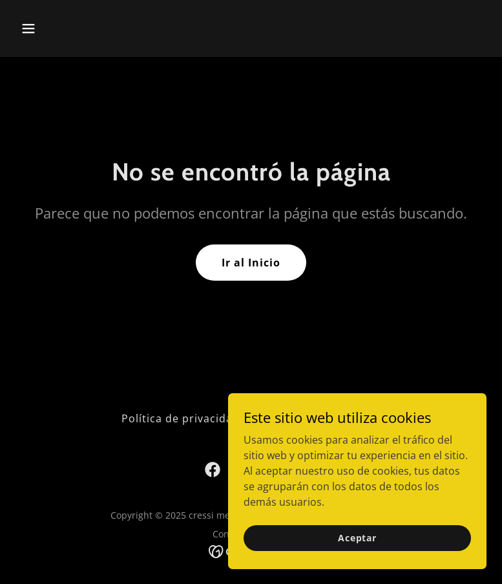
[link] (212, 469)
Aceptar (357, 538)
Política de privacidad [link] (180, 418)
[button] (69, 28)
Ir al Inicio (251, 262)
